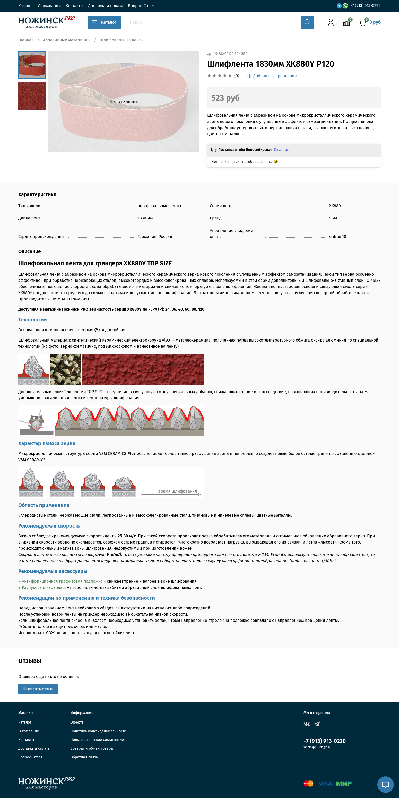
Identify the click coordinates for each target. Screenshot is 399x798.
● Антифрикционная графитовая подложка (60, 581)
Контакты (74, 5)
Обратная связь (84, 757)
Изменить (282, 150)
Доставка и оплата (105, 5)
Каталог (25, 5)
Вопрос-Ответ (141, 5)
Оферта (77, 722)
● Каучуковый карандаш (42, 587)
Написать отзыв (38, 688)
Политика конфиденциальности (98, 731)
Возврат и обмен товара (91, 748)
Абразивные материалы (66, 40)
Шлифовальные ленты (122, 40)
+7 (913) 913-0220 (365, 5)
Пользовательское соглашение (97, 739)
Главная (26, 40)
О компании (49, 5)
